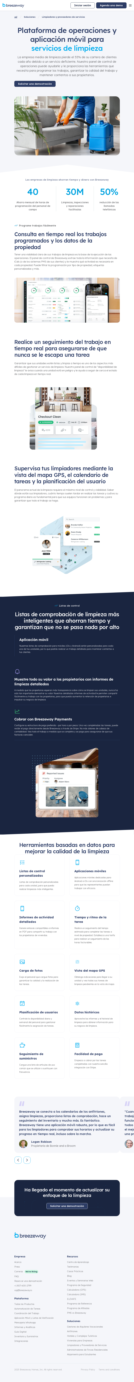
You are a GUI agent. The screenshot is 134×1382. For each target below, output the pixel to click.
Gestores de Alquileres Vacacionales (85, 1326)
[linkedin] (37, 1246)
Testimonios (73, 1266)
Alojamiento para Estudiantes (81, 1354)
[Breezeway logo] (30, 1235)
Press (17, 1266)
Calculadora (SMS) (76, 1294)
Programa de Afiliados (78, 1308)
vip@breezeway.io (23, 1290)
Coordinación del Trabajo (26, 1313)
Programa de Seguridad (79, 1285)
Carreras (18, 1271)
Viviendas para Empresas (79, 1340)
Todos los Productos (24, 1304)
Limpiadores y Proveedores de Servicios (87, 1345)
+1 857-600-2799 (22, 1285)
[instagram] (23, 1246)
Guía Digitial (20, 1331)
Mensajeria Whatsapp (25, 1322)
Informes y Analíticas (24, 1327)
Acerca (17, 1262)
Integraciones (21, 1341)
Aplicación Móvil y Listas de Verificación (34, 1318)
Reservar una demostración (28, 1281)
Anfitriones (72, 1331)
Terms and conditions (109, 1369)
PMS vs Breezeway (76, 1313)
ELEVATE (71, 1299)
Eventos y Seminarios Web (80, 1280)
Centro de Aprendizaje (78, 1262)
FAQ (16, 1276)
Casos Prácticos (75, 1271)
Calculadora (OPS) (76, 1289)
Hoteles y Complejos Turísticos (82, 1336)
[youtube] (45, 1246)
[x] (30, 1246)
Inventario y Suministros (26, 1336)
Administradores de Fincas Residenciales (87, 1349)
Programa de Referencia (79, 1303)
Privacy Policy (88, 1369)
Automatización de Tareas (27, 1308)
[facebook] (16, 1246)
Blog (69, 1276)
